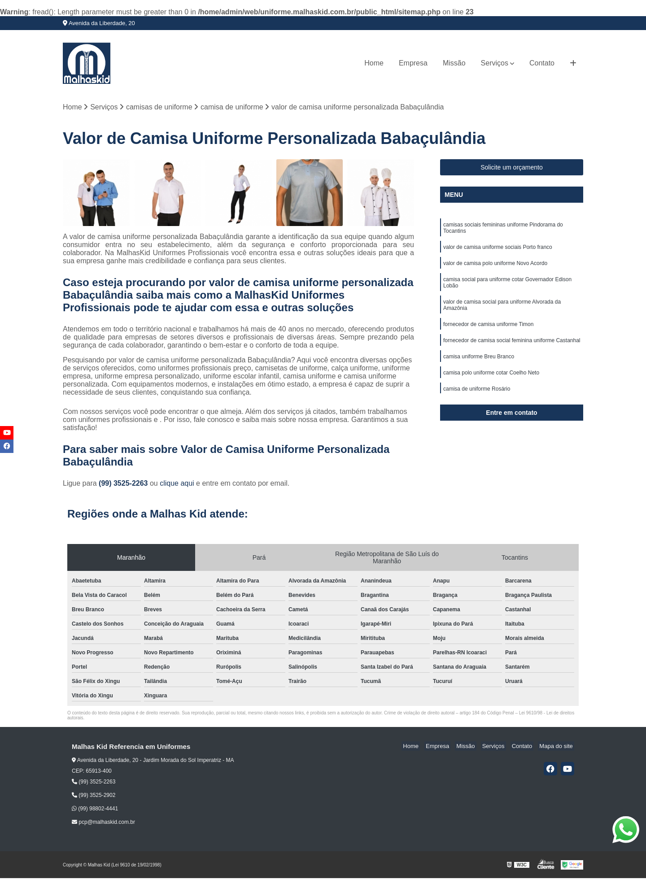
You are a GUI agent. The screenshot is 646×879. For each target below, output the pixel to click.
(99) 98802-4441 (95, 809)
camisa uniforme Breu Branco (478, 364)
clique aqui (177, 484)
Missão (454, 63)
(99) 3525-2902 (93, 796)
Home (374, 63)
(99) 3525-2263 (124, 484)
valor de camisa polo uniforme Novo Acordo (495, 266)
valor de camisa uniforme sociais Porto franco (497, 249)
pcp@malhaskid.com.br (103, 823)
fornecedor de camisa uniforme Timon (488, 330)
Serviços (494, 63)
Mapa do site (557, 747)
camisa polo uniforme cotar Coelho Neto (491, 381)
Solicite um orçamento (511, 168)
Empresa (413, 63)
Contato (541, 63)
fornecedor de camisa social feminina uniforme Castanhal (512, 347)
